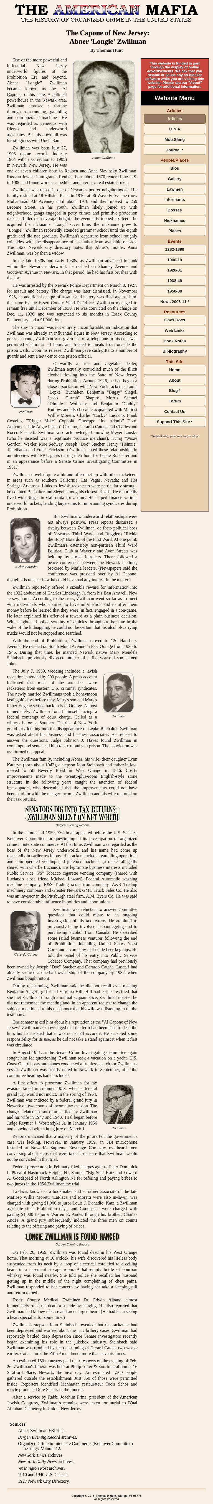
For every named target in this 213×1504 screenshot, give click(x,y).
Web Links (175, 330)
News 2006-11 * (174, 301)
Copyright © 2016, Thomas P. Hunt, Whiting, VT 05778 (106, 1496)
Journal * (174, 150)
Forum (175, 401)
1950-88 (175, 291)
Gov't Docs (174, 320)
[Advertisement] (175, 478)
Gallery (175, 179)
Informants (174, 199)
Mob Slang (175, 139)
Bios (174, 168)
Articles (175, 119)
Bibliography (175, 351)
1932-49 (175, 280)
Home (174, 370)
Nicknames (174, 220)
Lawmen (175, 189)
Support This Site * (175, 422)
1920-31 (175, 270)
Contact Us (174, 411)
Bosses (175, 210)
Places (174, 231)
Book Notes (175, 341)
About (175, 380)
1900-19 (175, 260)
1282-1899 (174, 249)
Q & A (174, 129)
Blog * (175, 390)
